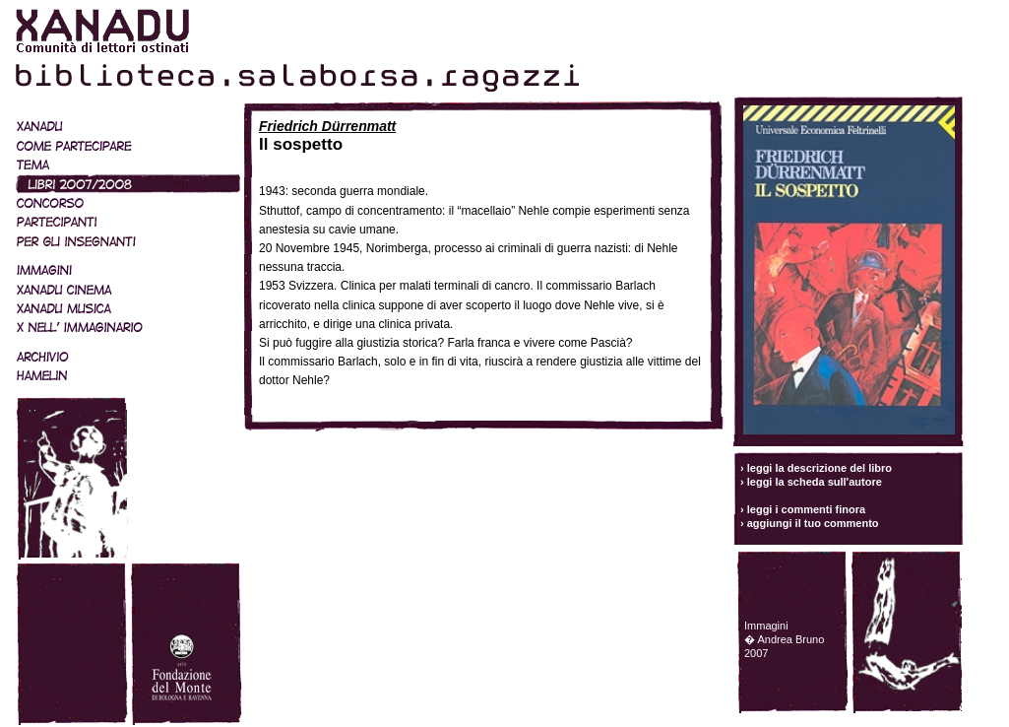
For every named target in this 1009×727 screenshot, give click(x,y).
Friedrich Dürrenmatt (327, 126)
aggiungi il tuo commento (813, 523)
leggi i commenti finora (806, 509)
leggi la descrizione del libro (819, 468)
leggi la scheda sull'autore (814, 482)
